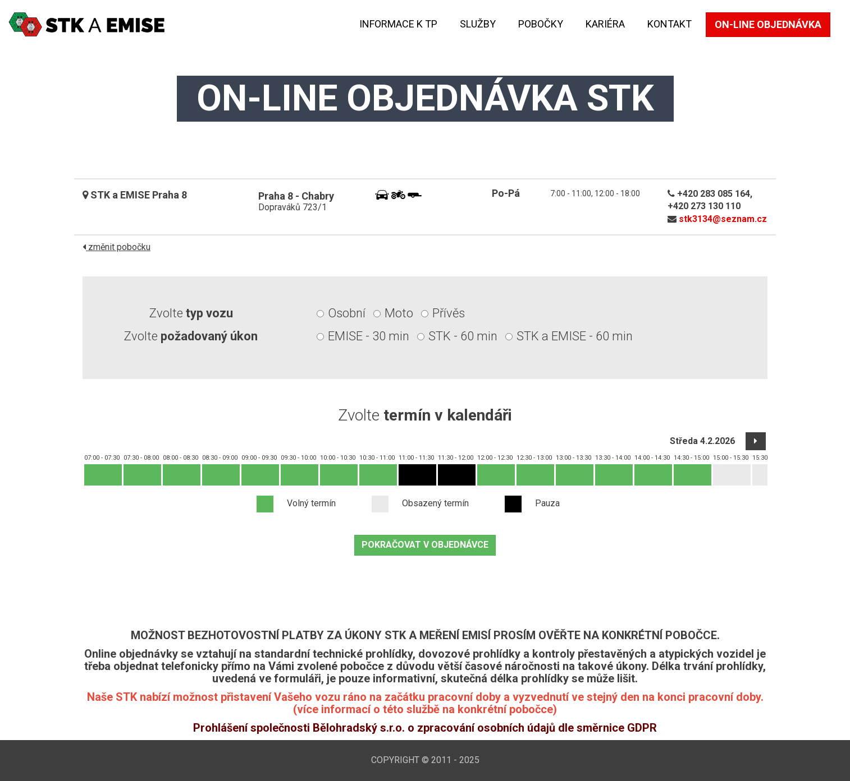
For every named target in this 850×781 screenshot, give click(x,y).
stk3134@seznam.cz (723, 219)
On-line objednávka (768, 24)
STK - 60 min (462, 336)
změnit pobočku (116, 247)
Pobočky (540, 24)
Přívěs (448, 313)
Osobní (346, 313)
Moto (399, 313)
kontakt (669, 24)
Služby (478, 24)
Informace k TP (398, 24)
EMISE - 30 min (368, 336)
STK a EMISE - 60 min (575, 336)
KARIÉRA (605, 24)
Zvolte (191, 313)
